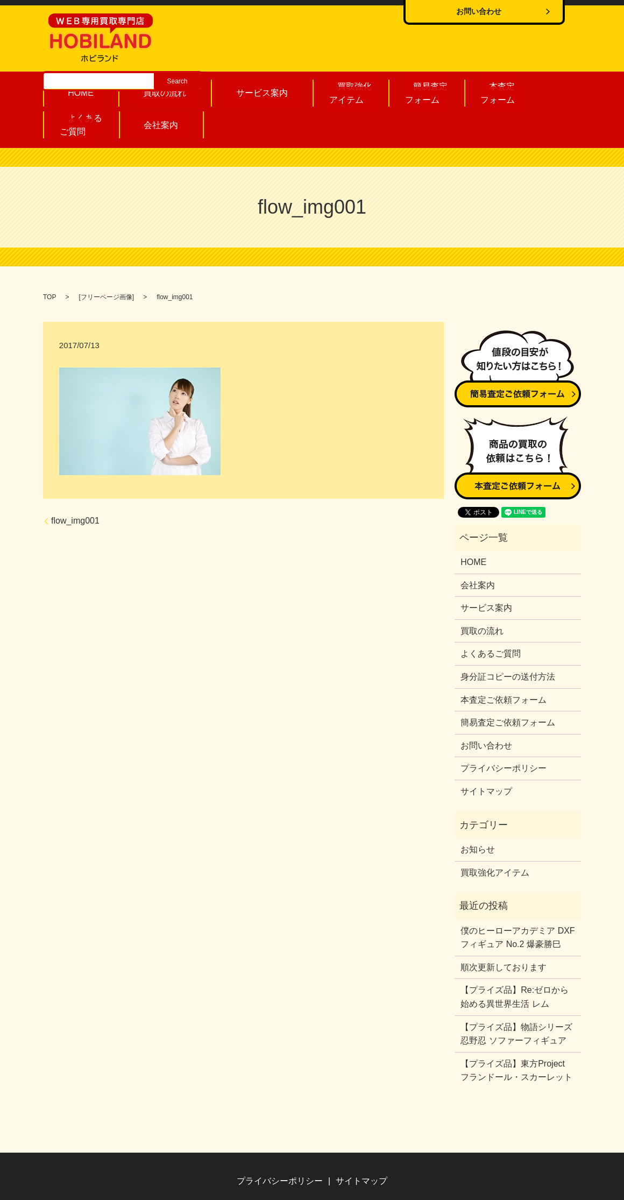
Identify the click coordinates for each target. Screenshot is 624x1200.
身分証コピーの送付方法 (507, 640)
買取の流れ (142, 90)
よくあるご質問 (478, 90)
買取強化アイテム (288, 90)
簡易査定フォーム (351, 90)
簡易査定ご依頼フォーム (507, 685)
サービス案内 (217, 90)
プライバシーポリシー (503, 731)
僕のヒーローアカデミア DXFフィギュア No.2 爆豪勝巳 (517, 901)
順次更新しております (503, 930)
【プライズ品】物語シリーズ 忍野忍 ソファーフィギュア (516, 997)
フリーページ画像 (106, 260)
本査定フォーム (414, 90)
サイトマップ (486, 754)
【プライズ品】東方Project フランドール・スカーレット (516, 1034)
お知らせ (477, 812)
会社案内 (541, 90)
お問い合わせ (486, 709)
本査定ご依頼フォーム (503, 663)
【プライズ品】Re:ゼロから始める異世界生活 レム (514, 960)
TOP (49, 260)
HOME (79, 90)
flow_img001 (75, 484)
